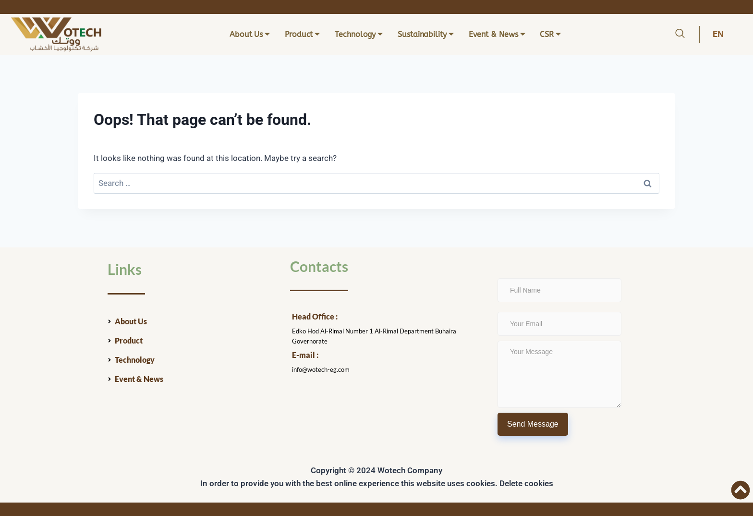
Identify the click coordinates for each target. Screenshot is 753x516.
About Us (250, 34)
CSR (550, 34)
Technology (359, 34)
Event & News (497, 34)
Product (302, 34)
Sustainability (426, 34)
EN (718, 34)
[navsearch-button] (680, 34)
